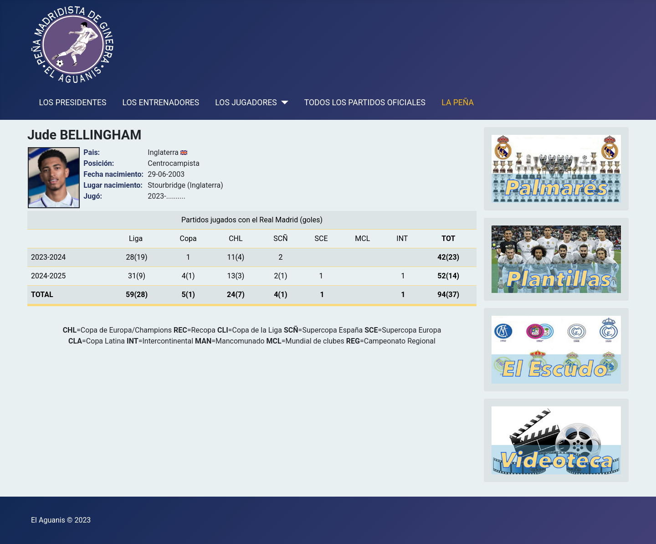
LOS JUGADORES (246, 102)
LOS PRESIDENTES (73, 102)
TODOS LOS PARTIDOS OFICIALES (364, 102)
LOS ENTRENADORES (161, 102)
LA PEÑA (457, 102)
